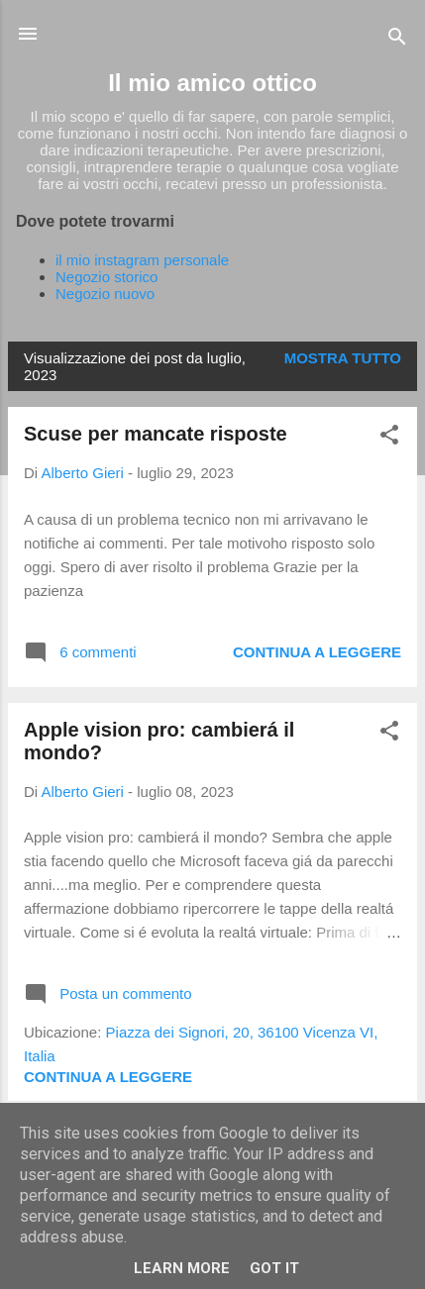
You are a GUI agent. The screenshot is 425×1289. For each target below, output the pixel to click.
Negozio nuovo (105, 293)
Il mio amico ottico (212, 82)
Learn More (182, 1268)
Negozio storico (106, 276)
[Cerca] (397, 40)
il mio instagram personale (142, 259)
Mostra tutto (342, 357)
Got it (274, 1268)
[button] (389, 438)
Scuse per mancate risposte (155, 434)
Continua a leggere (317, 652)
